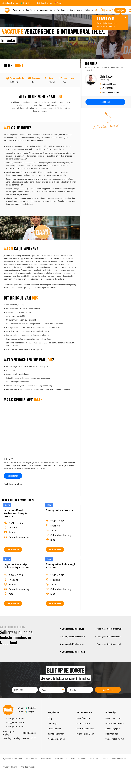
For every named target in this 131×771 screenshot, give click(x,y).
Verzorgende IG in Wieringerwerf (108, 628)
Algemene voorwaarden (12, 759)
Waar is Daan (76, 10)
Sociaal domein (54, 728)
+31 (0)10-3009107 (15, 718)
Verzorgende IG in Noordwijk (71, 628)
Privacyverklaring (10, 767)
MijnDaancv (106, 10)
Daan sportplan (83, 723)
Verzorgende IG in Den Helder (72, 651)
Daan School (32, 10)
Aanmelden (108, 690)
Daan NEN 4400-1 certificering (38, 759)
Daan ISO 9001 (61, 759)
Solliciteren (13, 475)
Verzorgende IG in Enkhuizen (71, 644)
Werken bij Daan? (78, 759)
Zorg (50, 718)
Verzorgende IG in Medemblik (72, 636)
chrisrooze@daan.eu (108, 84)
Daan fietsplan (83, 718)
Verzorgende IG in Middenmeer (107, 636)
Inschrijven (120, 10)
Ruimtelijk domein (56, 734)
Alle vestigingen (112, 728)
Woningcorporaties (56, 739)
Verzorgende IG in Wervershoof (107, 644)
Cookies (105, 759)
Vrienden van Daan (85, 734)
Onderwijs (52, 723)
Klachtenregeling (119, 759)
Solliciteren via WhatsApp (109, 93)
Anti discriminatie (28, 767)
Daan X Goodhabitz (85, 728)
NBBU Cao (94, 759)
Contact (89, 10)
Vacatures (18, 10)
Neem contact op (113, 718)
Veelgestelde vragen (114, 739)
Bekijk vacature (13, 549)
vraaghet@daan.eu (15, 722)
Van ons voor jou (48, 10)
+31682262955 (106, 88)
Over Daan (62, 10)
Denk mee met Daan (114, 723)
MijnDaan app (111, 734)
